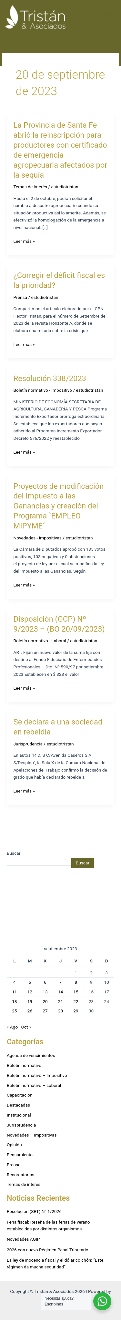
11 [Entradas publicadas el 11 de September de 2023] (14, 991)
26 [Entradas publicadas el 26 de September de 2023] (29, 1010)
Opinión (14, 1144)
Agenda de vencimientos (31, 1055)
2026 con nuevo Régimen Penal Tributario (47, 1249)
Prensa (20, 297)
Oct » (26, 1026)
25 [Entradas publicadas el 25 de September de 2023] (14, 1010)
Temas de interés (30, 186)
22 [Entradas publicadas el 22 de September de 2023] (75, 1001)
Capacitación (20, 1095)
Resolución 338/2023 (50, 378)
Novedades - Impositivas (38, 537)
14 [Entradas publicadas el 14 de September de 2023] (60, 991)
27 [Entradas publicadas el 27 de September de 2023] (45, 1010)
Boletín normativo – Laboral (34, 1085)
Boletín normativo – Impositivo (37, 1075)
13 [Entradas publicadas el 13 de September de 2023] (45, 991)
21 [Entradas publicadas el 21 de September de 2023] (60, 1001)
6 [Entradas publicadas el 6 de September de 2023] (45, 982)
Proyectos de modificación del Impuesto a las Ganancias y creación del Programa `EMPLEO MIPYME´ (59, 506)
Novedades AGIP (23, 1239)
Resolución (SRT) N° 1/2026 (34, 1211)
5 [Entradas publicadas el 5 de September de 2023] (30, 982)
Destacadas (18, 1105)
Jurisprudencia (28, 743)
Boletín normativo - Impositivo (43, 390)
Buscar (13, 853)
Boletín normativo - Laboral (40, 640)
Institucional (19, 1115)
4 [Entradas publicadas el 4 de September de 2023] (14, 982)
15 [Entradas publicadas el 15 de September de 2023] (75, 991)
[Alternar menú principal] (107, 17)
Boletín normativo (24, 1065)
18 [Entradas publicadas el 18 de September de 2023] (14, 1001)
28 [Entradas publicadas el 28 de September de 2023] (60, 1010)
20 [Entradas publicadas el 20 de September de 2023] (45, 1001)
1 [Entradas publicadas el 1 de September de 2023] (76, 972)
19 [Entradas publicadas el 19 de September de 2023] (29, 1001)
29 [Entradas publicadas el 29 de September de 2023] (75, 1010)
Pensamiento (20, 1154)
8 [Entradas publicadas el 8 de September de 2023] (76, 982)
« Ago (12, 1026)
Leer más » (24, 241)
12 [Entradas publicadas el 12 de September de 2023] (29, 991)
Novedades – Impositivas (32, 1135)
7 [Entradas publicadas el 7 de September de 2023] (60, 982)
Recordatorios (20, 1174)
